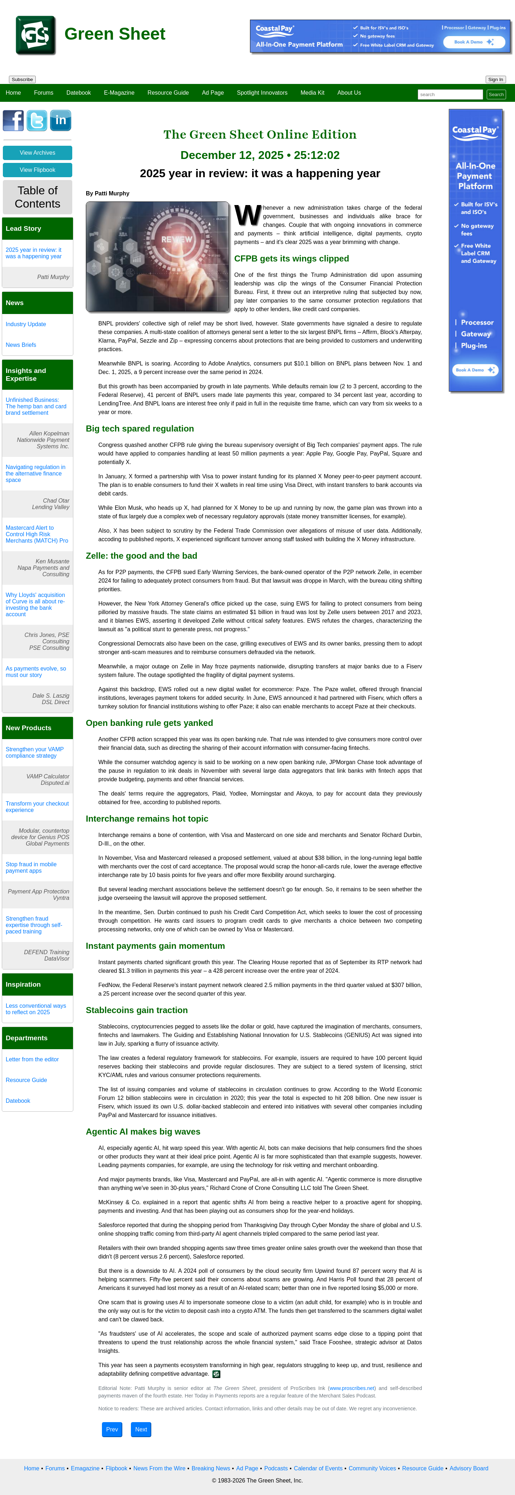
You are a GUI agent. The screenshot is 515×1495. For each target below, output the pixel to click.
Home (13, 93)
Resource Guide (168, 93)
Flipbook (116, 1468)
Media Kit (312, 93)
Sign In (496, 79)
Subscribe (22, 79)
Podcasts (276, 1468)
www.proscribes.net (352, 1388)
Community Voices (372, 1468)
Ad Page (213, 93)
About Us (349, 93)
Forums (43, 93)
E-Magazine (119, 93)
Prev (112, 1429)
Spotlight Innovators (262, 93)
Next (141, 1429)
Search (496, 94)
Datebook (79, 93)
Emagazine (85, 1468)
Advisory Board (469, 1468)
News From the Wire (159, 1468)
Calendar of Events (318, 1468)
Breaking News (211, 1468)
